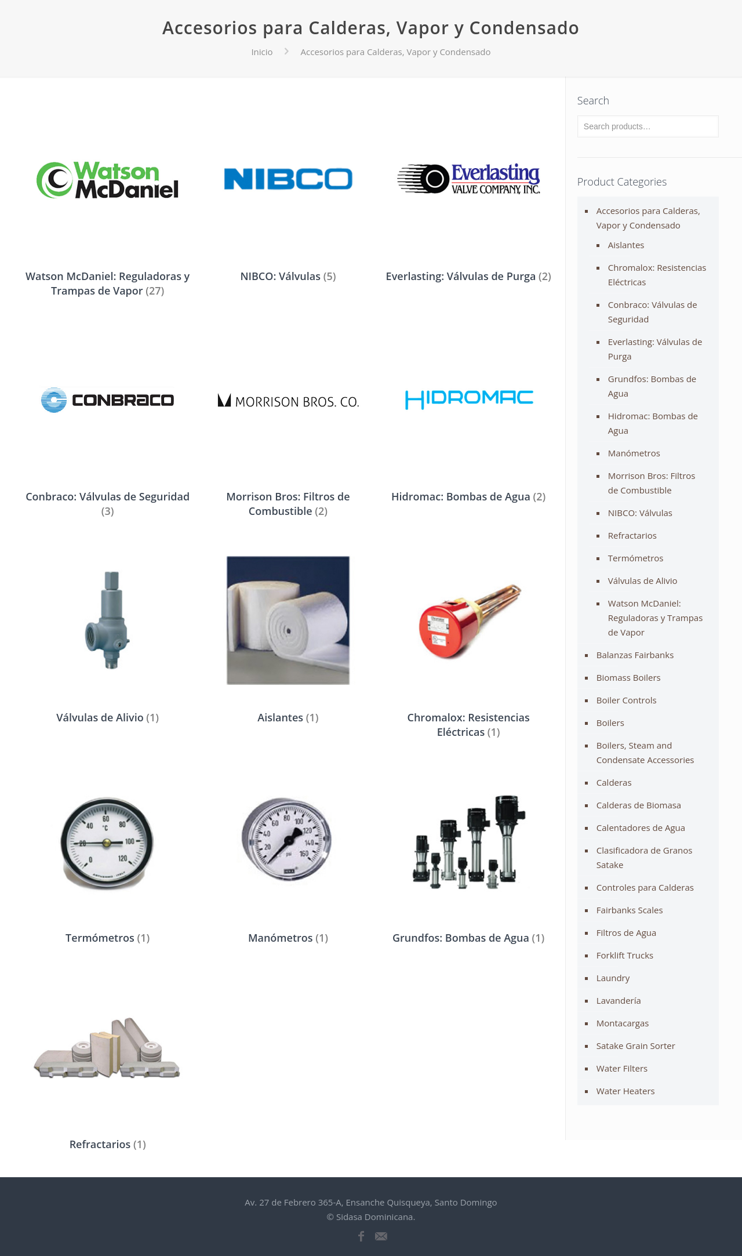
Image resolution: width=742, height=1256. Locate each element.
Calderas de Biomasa (638, 805)
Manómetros (634, 453)
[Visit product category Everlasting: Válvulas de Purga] (469, 191)
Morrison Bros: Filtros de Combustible (652, 483)
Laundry (613, 977)
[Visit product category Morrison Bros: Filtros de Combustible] (288, 419)
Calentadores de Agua (640, 827)
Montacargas (622, 1023)
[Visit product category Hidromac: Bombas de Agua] (469, 412)
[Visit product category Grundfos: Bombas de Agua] (469, 853)
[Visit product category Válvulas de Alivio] (107, 632)
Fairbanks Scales (629, 910)
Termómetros (636, 558)
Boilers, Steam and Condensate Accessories (645, 752)
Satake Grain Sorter (635, 1045)
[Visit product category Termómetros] (107, 853)
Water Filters (622, 1068)
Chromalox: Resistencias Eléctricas (657, 275)
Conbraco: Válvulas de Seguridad (652, 312)
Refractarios (632, 535)
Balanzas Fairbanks (635, 654)
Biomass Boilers (628, 677)
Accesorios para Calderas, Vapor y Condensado (648, 218)
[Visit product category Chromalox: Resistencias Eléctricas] (469, 640)
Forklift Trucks (624, 955)
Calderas (614, 782)
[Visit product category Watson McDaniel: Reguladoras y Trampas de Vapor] (107, 198)
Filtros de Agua (626, 932)
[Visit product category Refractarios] (107, 1059)
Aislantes (626, 245)
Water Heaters (625, 1091)
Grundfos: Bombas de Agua (652, 386)
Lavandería (618, 1000)
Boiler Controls (626, 700)
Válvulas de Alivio (643, 580)
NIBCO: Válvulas (640, 512)
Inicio (261, 51)
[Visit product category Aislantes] (288, 632)
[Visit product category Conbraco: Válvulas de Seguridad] (107, 419)
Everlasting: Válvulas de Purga (655, 349)
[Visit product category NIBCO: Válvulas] (288, 191)
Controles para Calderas (645, 887)
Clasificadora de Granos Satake (644, 857)
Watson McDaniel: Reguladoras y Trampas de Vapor (655, 617)
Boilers (610, 722)
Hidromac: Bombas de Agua (653, 423)
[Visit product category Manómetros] (288, 853)
